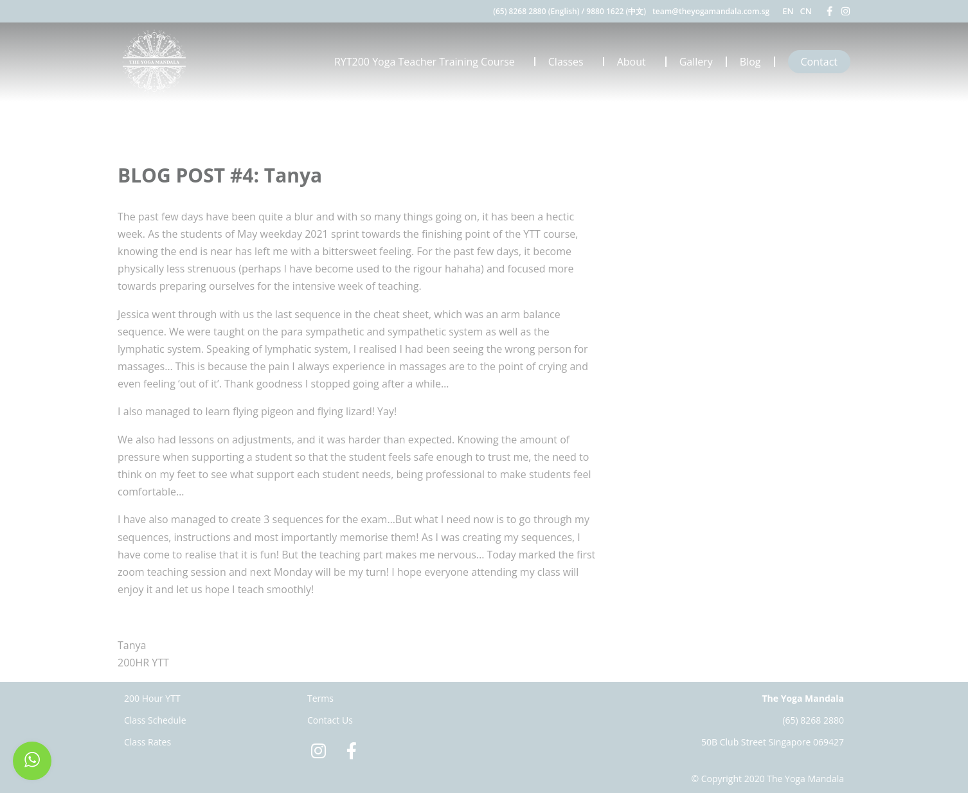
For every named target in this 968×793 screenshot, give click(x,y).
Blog (750, 62)
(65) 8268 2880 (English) (536, 11)
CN (806, 11)
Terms (320, 698)
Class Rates (147, 742)
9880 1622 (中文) (616, 11)
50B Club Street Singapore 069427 (772, 742)
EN (787, 11)
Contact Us (330, 720)
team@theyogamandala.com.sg (710, 11)
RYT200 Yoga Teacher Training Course (427, 62)
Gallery (696, 62)
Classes (569, 62)
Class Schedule (155, 720)
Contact (819, 62)
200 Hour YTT (152, 698)
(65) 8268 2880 (813, 720)
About (634, 62)
